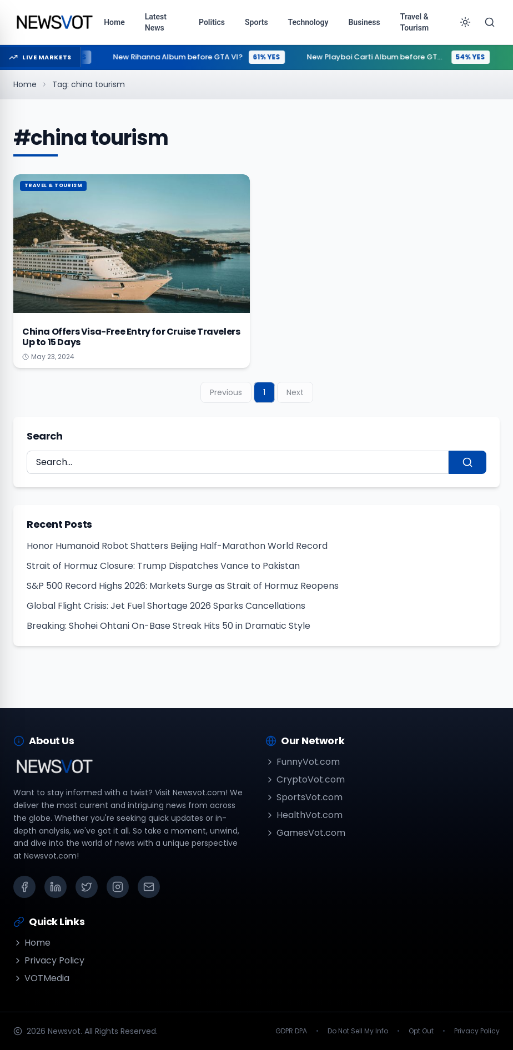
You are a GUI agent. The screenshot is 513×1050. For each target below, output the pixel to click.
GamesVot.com (305, 832)
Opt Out (421, 1031)
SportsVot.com (304, 797)
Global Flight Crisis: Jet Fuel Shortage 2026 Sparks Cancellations (166, 605)
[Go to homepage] (54, 22)
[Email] (149, 887)
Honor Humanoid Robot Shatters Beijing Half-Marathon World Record (177, 545)
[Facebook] (24, 887)
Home (25, 84)
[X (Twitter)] (87, 887)
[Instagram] (118, 887)
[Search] (490, 22)
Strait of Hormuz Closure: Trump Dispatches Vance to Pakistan (163, 565)
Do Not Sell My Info (358, 1031)
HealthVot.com (304, 815)
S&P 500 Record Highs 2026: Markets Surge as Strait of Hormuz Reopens (183, 585)
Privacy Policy (48, 960)
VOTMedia (41, 978)
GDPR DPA (291, 1031)
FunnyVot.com (302, 761)
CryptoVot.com (305, 779)
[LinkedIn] (55, 887)
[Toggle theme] (465, 22)
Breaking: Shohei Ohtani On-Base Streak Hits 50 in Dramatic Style (168, 625)
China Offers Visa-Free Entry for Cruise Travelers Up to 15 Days (131, 337)
